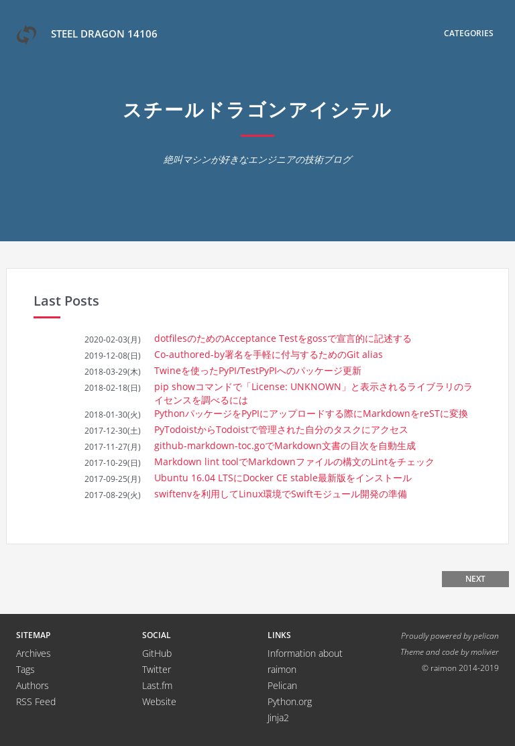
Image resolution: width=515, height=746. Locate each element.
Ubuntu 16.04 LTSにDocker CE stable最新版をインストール (283, 477)
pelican (486, 635)
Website (159, 701)
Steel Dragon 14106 (87, 35)
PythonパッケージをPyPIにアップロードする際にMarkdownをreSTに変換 (311, 413)
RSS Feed (36, 701)
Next (475, 578)
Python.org (290, 701)
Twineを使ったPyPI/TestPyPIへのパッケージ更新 (257, 370)
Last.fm (157, 685)
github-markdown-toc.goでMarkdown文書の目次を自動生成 (285, 445)
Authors (32, 685)
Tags (25, 669)
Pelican (282, 685)
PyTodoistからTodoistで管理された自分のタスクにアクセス (281, 429)
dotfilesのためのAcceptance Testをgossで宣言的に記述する (283, 338)
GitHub (157, 653)
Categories (469, 33)
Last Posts (66, 301)
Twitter (156, 669)
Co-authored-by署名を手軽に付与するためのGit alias (268, 354)
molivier (485, 651)
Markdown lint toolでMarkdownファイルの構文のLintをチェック (294, 461)
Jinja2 (278, 717)
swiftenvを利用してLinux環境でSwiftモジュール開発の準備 (280, 493)
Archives (33, 653)
